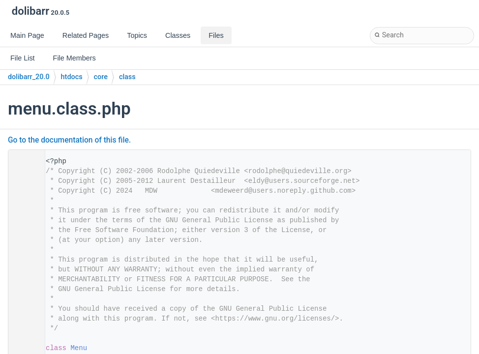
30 (23, 348)
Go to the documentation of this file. (69, 140)
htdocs (72, 77)
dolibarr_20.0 (29, 77)
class (127, 77)
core (101, 77)
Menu (78, 348)
